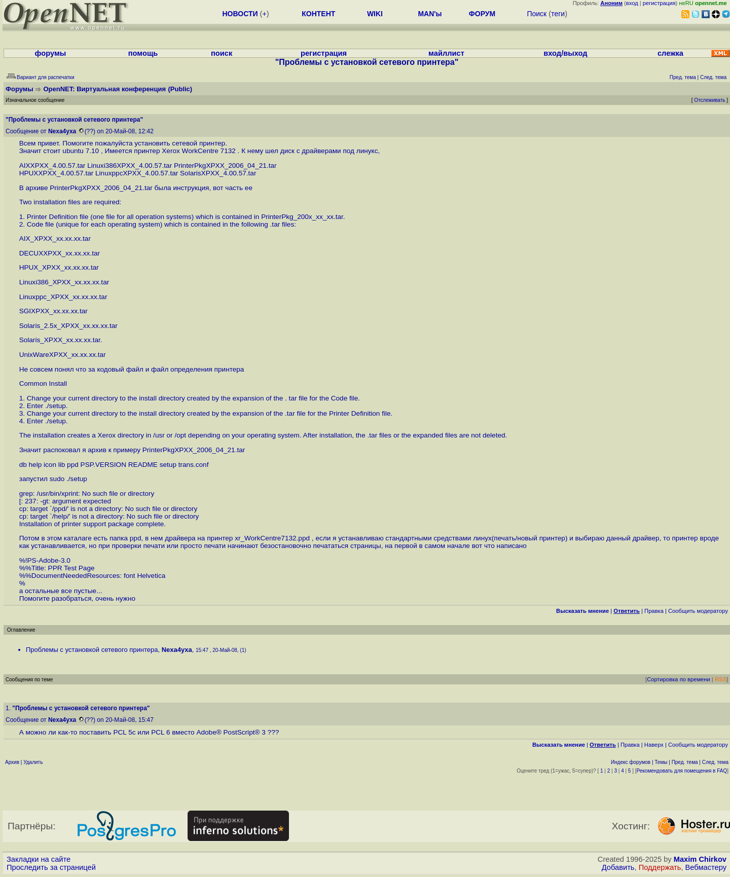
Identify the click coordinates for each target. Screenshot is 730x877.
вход (632, 3)
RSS (720, 679)
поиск (221, 53)
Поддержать (660, 867)
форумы (50, 53)
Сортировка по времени (678, 679)
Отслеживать (709, 100)
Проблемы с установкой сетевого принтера (92, 649)
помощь (143, 53)
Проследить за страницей (51, 867)
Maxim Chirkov (700, 859)
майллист (446, 53)
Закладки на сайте (38, 859)
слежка (670, 53)
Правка (654, 611)
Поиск (536, 14)
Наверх (654, 745)
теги (558, 14)
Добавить (618, 867)
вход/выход (565, 53)
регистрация (659, 3)
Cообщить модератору (698, 611)
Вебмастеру (705, 867)
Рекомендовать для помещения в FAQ (682, 771)
